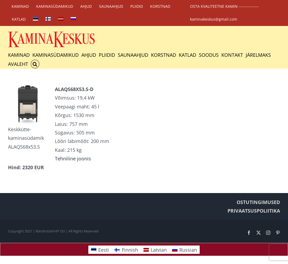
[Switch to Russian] (73, 19)
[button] (35, 64)
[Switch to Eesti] (100, 250)
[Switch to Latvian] (61, 19)
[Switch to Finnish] (48, 19)
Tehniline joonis (73, 158)
